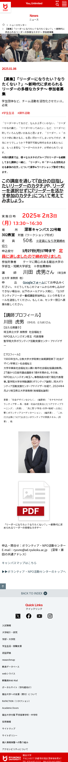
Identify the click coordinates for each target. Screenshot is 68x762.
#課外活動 (24, 113)
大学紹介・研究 (9, 632)
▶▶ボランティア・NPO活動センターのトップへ (34, 571)
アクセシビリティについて (15, 749)
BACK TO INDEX (34, 593)
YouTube (39, 616)
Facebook (29, 616)
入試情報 (6, 625)
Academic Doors (10, 707)
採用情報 (6, 721)
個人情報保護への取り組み (15, 742)
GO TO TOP (3, 586)
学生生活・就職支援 (12, 645)
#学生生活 (8, 113)
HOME (3, 24)
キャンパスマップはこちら (19, 563)
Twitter (18, 616)
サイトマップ (8, 728)
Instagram (50, 616)
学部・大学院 (8, 639)
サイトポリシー (9, 735)
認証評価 (6, 652)
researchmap (8, 659)
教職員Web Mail (10, 680)
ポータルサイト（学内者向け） (17, 687)
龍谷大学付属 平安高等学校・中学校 (20, 714)
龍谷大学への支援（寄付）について (19, 694)
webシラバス (8, 673)
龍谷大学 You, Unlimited (5, 7)
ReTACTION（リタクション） (16, 700)
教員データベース (10, 666)
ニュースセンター (18, 24)
